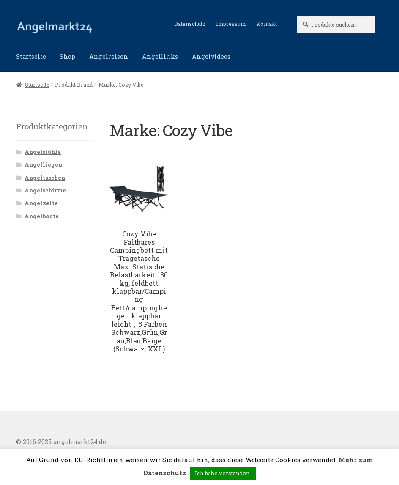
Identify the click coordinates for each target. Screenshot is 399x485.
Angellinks (160, 56)
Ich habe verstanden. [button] (223, 473)
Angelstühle (43, 151)
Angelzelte (41, 203)
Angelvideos (211, 56)
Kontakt (266, 23)
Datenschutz (189, 23)
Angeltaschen (45, 177)
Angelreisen (108, 56)
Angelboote (42, 216)
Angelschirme (45, 190)
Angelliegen (43, 164)
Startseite (31, 56)
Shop (67, 56)
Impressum (231, 23)
